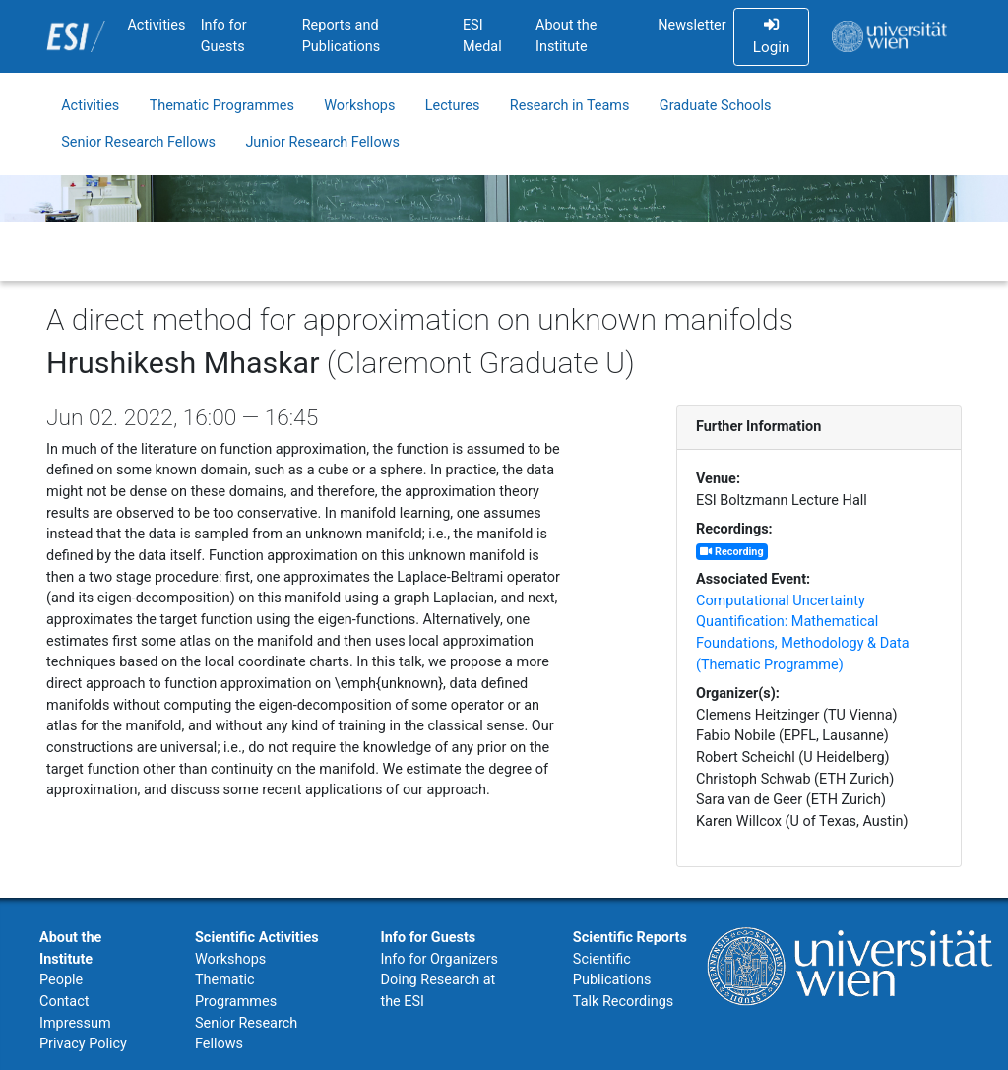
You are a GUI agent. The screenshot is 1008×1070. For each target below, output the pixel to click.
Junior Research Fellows (322, 142)
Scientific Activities (257, 937)
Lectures (452, 105)
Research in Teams (570, 105)
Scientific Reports (630, 937)
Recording (731, 551)
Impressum (75, 1023)
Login (771, 36)
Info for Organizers (439, 959)
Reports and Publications (341, 36)
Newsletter (691, 25)
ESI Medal (482, 36)
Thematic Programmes (222, 105)
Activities (156, 25)
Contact (64, 1001)
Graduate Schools (716, 105)
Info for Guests (224, 36)
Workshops (359, 105)
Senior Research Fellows (138, 142)
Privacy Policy (83, 1044)
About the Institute (566, 36)
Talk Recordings (623, 1001)
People (61, 980)
